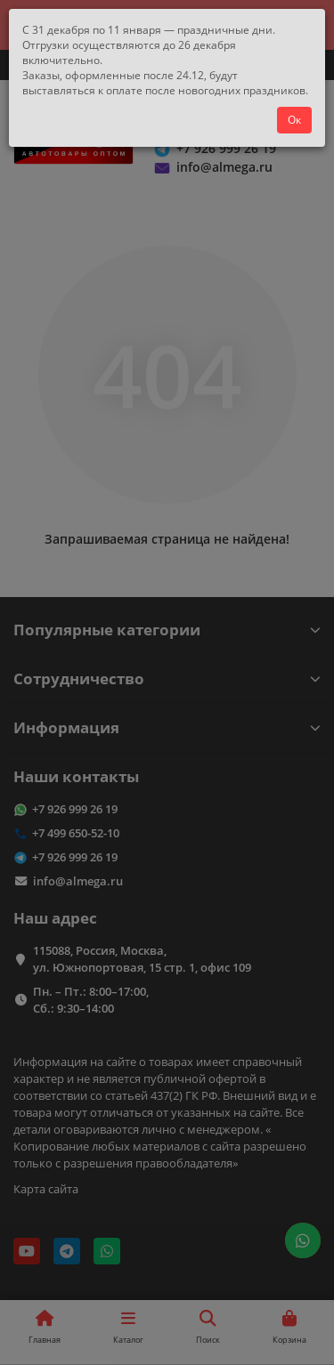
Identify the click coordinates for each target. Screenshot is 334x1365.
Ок (294, 119)
